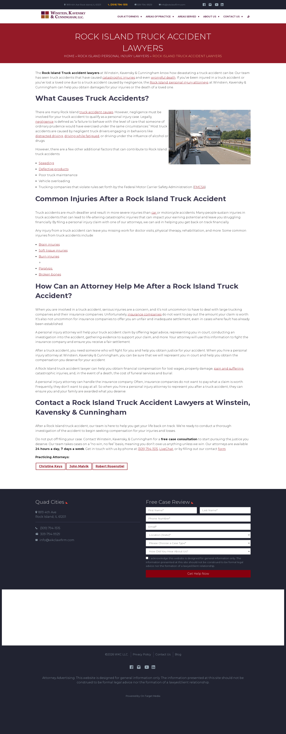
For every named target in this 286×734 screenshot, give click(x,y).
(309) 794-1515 (118, 4)
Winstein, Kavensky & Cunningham (63, 15)
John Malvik (79, 466)
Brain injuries (49, 244)
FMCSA (199, 187)
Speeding (46, 163)
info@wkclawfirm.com (173, 4)
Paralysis (46, 268)
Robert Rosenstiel (110, 466)
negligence (44, 121)
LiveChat (166, 449)
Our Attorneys (128, 16)
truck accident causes (96, 112)
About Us (209, 16)
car (154, 212)
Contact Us (231, 16)
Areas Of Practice (158, 16)
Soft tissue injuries (53, 250)
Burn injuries (49, 256)
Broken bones (50, 274)
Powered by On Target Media (143, 696)
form (222, 449)
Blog (178, 654)
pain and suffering (228, 368)
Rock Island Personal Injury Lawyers (113, 56)
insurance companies (145, 314)
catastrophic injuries (118, 77)
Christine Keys (50, 466)
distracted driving (49, 136)
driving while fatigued (81, 136)
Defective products (54, 169)
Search (248, 16)
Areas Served (187, 16)
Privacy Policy (142, 654)
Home (69, 56)
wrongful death (163, 77)
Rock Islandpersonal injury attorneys (179, 82)
